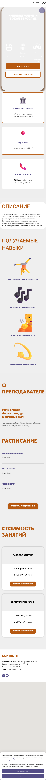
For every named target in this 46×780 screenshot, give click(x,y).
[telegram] (3, 675)
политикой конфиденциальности (10, 760)
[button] (23, 66)
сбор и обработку (17, 759)
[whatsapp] (7, 675)
